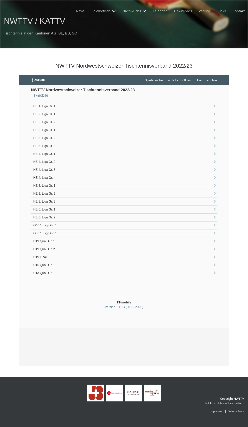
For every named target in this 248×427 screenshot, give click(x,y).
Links (222, 11)
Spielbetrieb (103, 11)
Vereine (205, 11)
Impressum (217, 411)
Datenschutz (235, 411)
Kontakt (239, 11)
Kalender (160, 11)
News (80, 11)
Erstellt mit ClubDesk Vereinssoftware (224, 403)
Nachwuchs (134, 11)
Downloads (183, 11)
